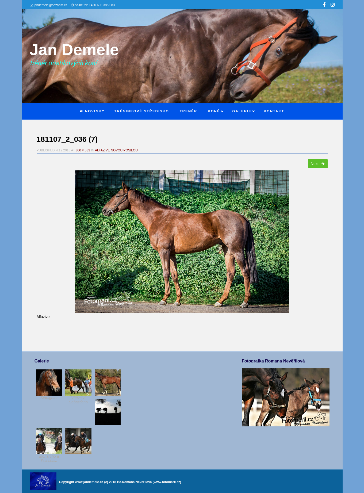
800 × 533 (83, 150)
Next (318, 164)
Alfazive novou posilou (116, 150)
